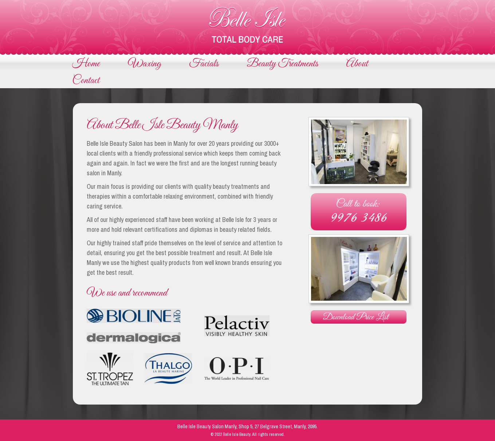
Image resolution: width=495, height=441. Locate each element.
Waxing (144, 64)
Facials (204, 64)
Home (86, 64)
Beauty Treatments (282, 64)
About (357, 64)
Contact (85, 80)
